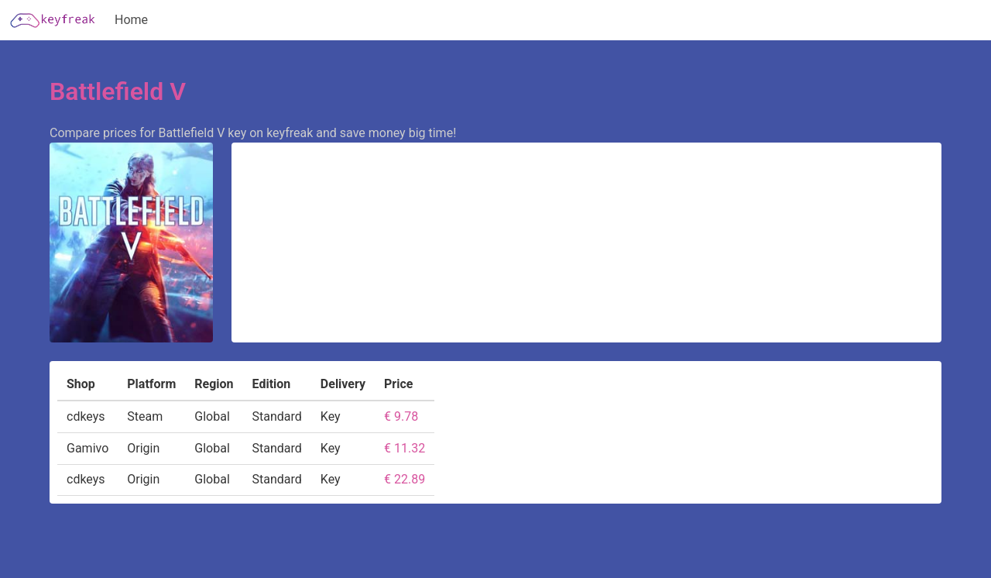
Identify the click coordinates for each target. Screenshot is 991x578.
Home (131, 19)
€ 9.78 (401, 416)
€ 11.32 (404, 448)
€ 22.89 (404, 479)
